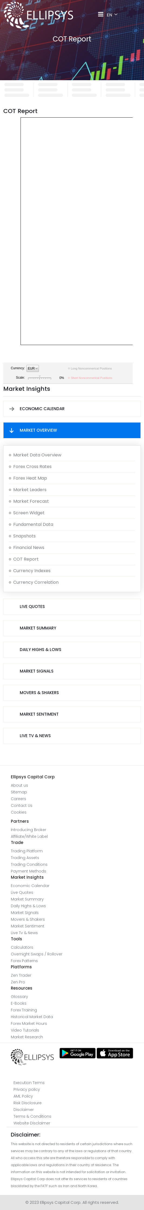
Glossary (19, 996)
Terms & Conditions (32, 1116)
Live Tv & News (24, 932)
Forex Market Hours (29, 1023)
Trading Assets (25, 857)
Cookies (18, 812)
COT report (26, 559)
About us (19, 785)
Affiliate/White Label (29, 836)
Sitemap (19, 792)
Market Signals (25, 912)
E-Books (18, 1003)
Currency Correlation (36, 582)
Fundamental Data (33, 524)
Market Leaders (29, 490)
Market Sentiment (27, 926)
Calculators (22, 947)
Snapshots (24, 536)
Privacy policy (27, 1089)
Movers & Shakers (28, 919)
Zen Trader (21, 975)
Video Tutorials (25, 1030)
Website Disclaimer (32, 1123)
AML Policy (23, 1096)
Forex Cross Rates (32, 466)
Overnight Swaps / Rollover (36, 954)
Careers (18, 798)
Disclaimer (24, 1109)
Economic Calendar (30, 885)
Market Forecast (31, 501)
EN (114, 15)
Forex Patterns (24, 960)
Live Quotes (22, 892)
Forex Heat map (30, 478)
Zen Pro (18, 982)
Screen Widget (29, 513)
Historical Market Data (32, 1016)
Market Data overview (37, 455)
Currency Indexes (32, 571)
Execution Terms (29, 1082)
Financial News (28, 547)
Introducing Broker (28, 829)
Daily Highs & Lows (28, 906)
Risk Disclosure (28, 1103)
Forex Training (24, 1010)
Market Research (27, 1037)
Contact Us (21, 805)
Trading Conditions (29, 864)
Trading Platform (27, 851)
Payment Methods (28, 871)
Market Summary (27, 899)
